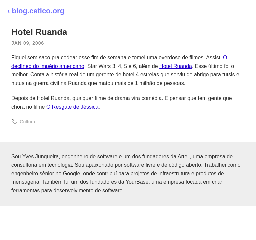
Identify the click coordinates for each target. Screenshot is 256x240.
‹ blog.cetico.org (35, 11)
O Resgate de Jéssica (72, 107)
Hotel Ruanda (175, 66)
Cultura (27, 121)
